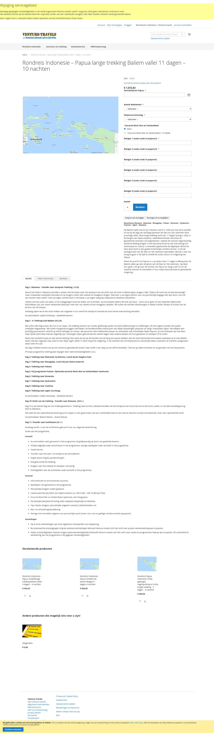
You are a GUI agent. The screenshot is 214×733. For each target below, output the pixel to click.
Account (101, 25)
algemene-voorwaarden (38, 704)
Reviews (63, 278)
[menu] (107, 46)
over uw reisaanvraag (37, 710)
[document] (107, 727)
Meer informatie (136, 722)
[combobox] (168, 34)
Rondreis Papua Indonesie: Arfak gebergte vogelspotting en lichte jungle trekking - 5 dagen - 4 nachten (147, 583)
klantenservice (34, 707)
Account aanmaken (183, 25)
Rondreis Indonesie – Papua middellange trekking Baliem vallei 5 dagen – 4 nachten (32, 580)
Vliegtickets (27, 643)
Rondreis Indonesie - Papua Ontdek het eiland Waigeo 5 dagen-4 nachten (89, 580)
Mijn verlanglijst (114, 25)
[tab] (28, 278)
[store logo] (39, 36)
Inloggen (128, 25)
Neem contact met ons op (68, 711)
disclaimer (32, 715)
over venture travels (37, 701)
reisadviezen (33, 718)
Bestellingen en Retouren (67, 707)
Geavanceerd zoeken (160, 38)
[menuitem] (32, 46)
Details (28, 278)
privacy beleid (34, 712)
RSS (58, 715)
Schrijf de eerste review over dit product (142, 83)
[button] (24, 595)
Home (24, 55)
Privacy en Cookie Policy (67, 696)
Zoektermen (61, 700)
